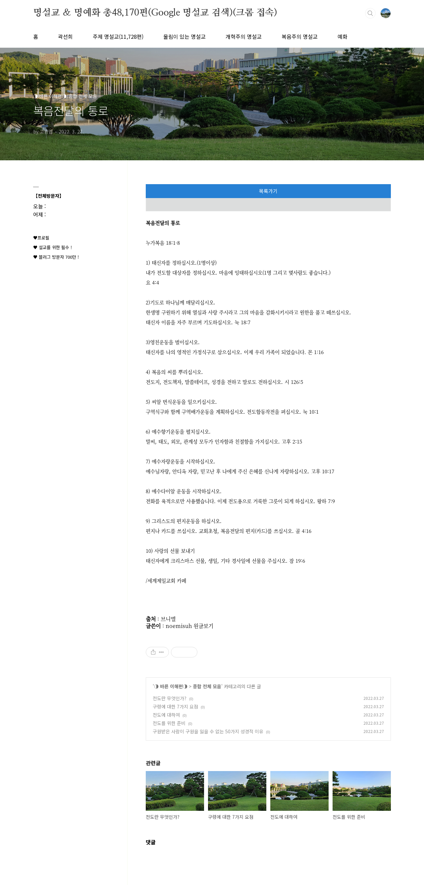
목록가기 (268, 190)
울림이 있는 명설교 (184, 36)
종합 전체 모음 (207, 686)
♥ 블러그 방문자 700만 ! (56, 257)
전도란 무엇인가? (169, 698)
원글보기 (203, 626)
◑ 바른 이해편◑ (170, 686)
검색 (370, 13)
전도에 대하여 (166, 714)
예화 (342, 36)
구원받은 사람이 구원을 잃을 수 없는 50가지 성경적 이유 (208, 731)
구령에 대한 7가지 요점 (175, 706)
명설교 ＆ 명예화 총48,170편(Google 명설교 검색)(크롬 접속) (155, 13)
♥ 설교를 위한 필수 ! (52, 247)
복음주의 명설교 (300, 36)
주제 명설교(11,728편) (118, 36)
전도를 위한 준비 (169, 723)
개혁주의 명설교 (244, 36)
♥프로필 (41, 237)
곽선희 (65, 36)
